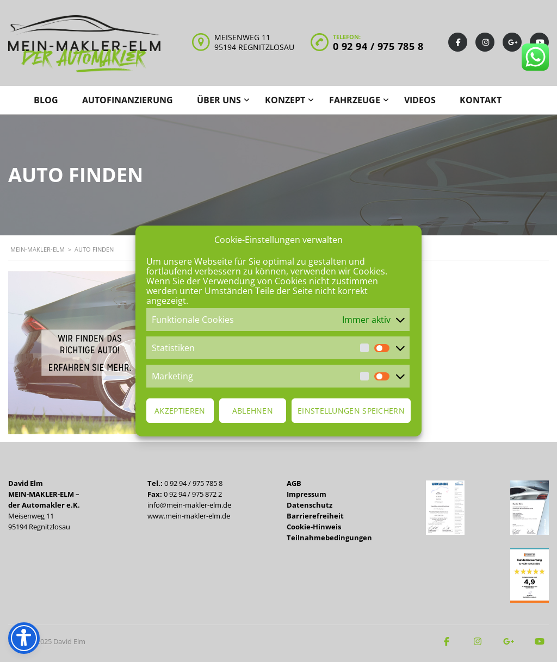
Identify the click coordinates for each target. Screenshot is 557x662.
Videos (420, 100)
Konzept (285, 100)
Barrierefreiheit (315, 516)
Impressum (306, 494)
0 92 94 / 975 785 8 (378, 46)
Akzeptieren (179, 410)
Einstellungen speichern (351, 410)
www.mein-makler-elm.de (188, 516)
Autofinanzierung (127, 100)
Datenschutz (309, 505)
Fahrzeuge (354, 100)
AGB (294, 483)
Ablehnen (252, 410)
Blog (46, 100)
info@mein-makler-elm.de (189, 505)
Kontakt (481, 100)
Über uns (219, 100)
